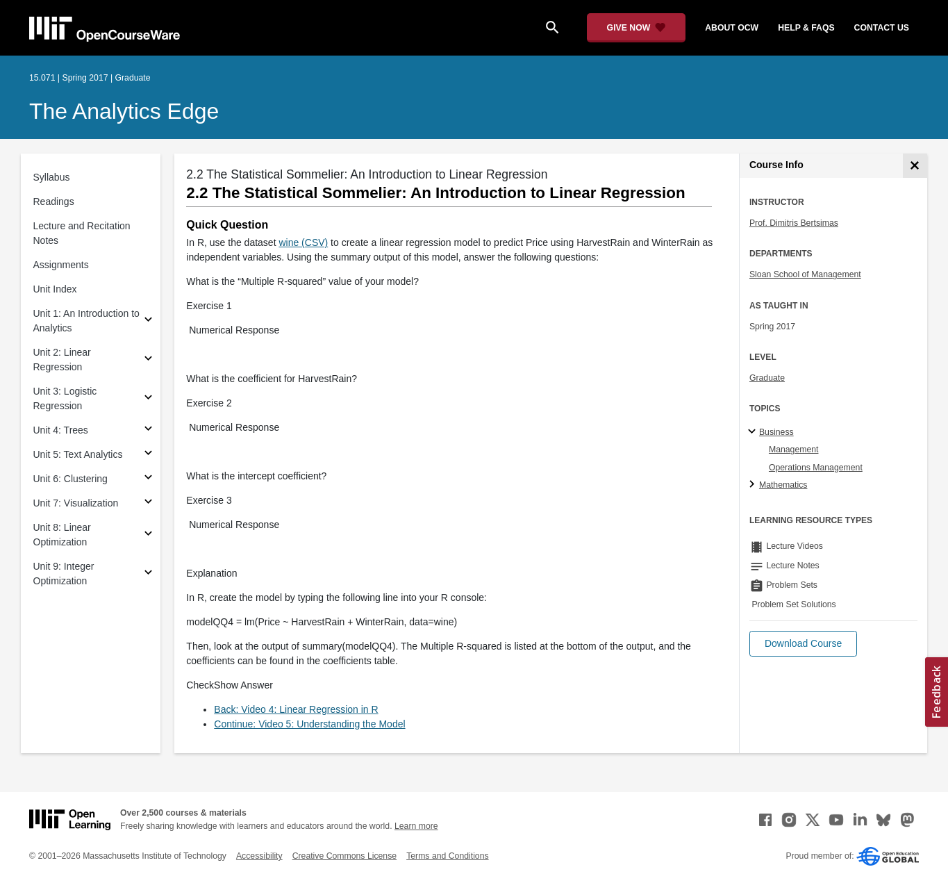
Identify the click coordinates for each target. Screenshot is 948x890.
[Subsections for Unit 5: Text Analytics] (148, 454)
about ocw (731, 28)
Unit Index (55, 289)
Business (776, 432)
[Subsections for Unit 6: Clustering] (148, 479)
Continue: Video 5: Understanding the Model (309, 724)
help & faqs (806, 28)
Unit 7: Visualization (76, 503)
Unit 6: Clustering (70, 478)
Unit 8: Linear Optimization (62, 534)
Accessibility (259, 856)
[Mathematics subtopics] (754, 485)
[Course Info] (915, 166)
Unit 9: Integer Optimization (63, 573)
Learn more (416, 826)
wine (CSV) (303, 242)
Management (794, 449)
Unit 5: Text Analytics (78, 454)
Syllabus (51, 177)
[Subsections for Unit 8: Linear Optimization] (148, 535)
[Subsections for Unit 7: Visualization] (148, 503)
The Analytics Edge (124, 111)
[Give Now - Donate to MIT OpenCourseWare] (636, 27)
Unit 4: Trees (60, 430)
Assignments (61, 264)
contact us (881, 28)
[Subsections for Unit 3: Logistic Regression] (148, 399)
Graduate (767, 378)
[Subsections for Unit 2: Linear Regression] (148, 360)
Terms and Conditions (447, 856)
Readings (53, 201)
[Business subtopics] (754, 432)
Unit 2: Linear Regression (62, 359)
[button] (803, 644)
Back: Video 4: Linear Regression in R (296, 709)
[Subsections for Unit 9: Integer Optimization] (148, 574)
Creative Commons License (344, 856)
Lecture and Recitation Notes (82, 233)
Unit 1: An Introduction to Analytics (86, 320)
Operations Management (816, 467)
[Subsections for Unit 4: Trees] (148, 430)
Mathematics (783, 485)
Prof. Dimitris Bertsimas (793, 223)
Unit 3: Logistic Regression (65, 398)
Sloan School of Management (805, 274)
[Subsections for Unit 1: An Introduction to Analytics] (148, 321)
